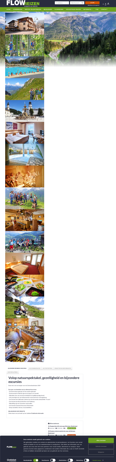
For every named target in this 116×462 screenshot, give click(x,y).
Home (8, 9)
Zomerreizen (17, 9)
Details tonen (97, 458)
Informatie (88, 9)
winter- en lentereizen (33, 9)
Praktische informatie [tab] (63, 368)
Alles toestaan (101, 438)
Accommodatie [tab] (34, 368)
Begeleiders (48, 9)
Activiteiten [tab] (47, 368)
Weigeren (101, 450)
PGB (97, 9)
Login (92, 2)
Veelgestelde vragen (73, 9)
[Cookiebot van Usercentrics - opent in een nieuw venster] (11, 458)
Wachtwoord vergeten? (94, 5)
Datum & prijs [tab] (12, 372)
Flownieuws (59, 9)
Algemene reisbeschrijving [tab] (17, 368)
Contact (104, 9)
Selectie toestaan (101, 444)
